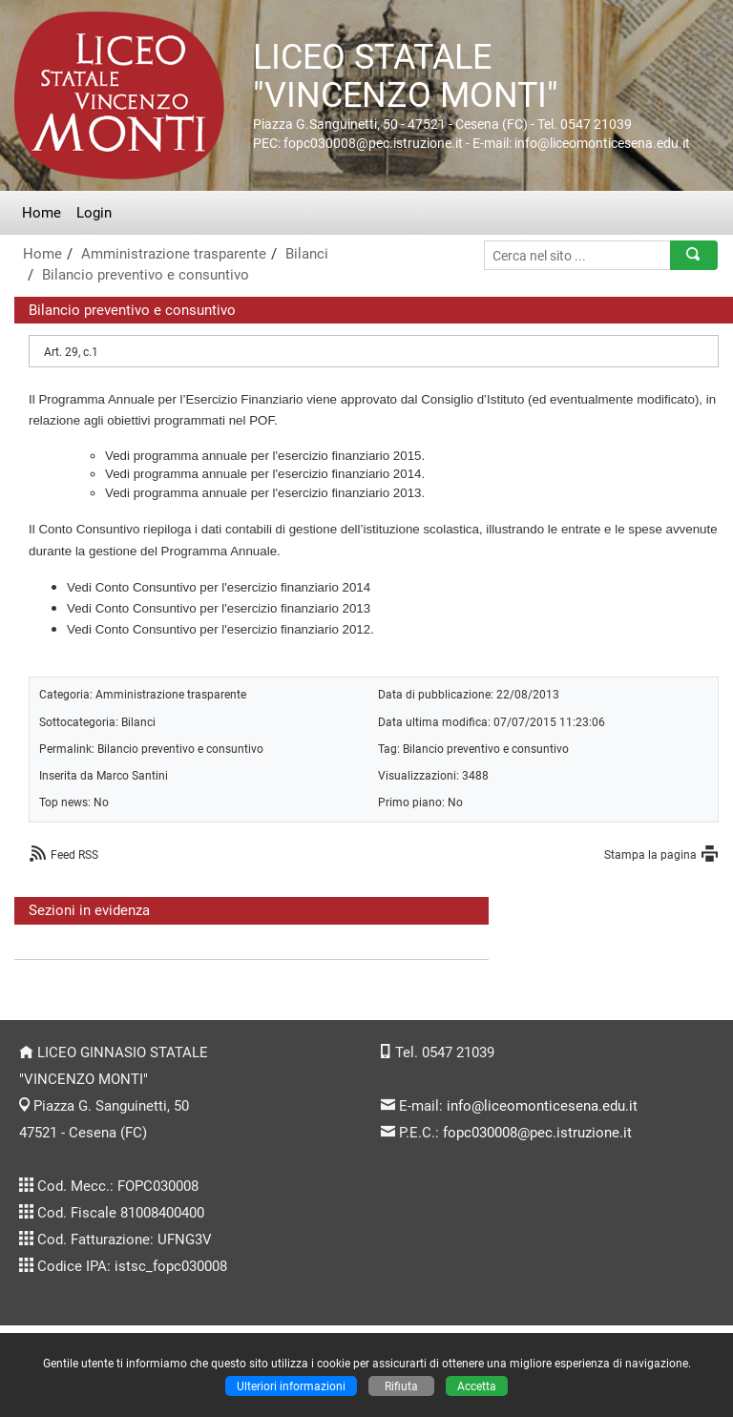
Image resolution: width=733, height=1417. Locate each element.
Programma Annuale (96, 399)
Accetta (476, 1386)
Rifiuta (401, 1386)
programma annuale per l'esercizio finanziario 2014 (278, 474)
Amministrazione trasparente (173, 253)
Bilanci (306, 253)
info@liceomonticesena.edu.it (542, 1106)
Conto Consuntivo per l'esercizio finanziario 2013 (233, 608)
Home (41, 212)
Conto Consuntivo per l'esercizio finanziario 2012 (233, 629)
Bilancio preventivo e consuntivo (145, 274)
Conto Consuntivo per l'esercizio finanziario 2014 (233, 587)
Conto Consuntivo (88, 529)
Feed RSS (74, 854)
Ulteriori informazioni (291, 1386)
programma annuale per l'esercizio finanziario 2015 (278, 455)
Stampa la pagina (650, 854)
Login (94, 212)
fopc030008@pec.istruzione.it (537, 1132)
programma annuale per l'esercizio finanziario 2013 (278, 493)
